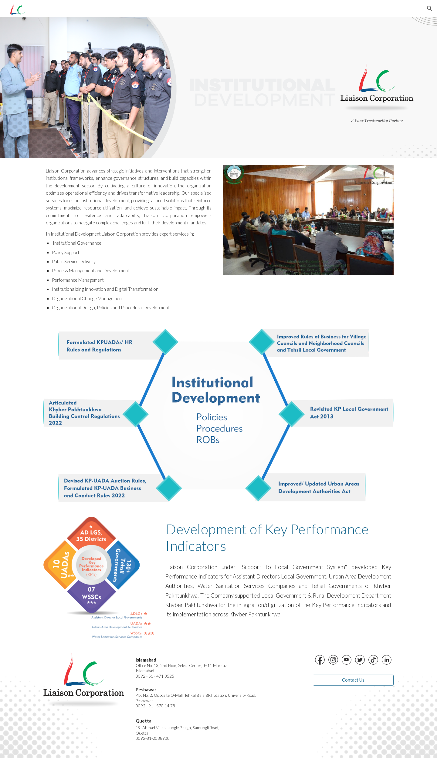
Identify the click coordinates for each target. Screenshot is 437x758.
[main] (128, 239)
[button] (429, 8)
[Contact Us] (353, 680)
